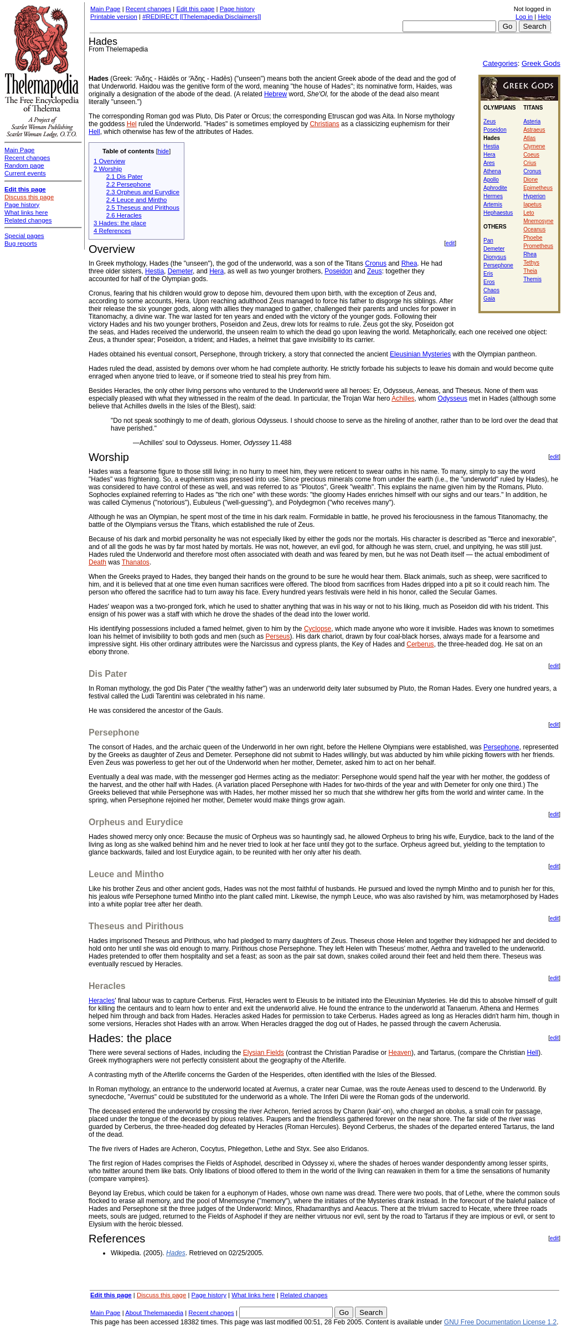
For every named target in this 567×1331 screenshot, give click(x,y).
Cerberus (420, 644)
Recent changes (148, 9)
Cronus (532, 171)
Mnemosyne (538, 221)
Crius (529, 163)
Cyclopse (317, 629)
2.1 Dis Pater (124, 176)
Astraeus (534, 130)
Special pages (24, 235)
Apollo (491, 180)
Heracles (102, 1000)
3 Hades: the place (120, 223)
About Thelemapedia (154, 1312)
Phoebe (532, 238)
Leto (528, 213)
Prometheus (538, 246)
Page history (237, 9)
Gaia (489, 299)
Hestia (491, 146)
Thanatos (136, 562)
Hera (489, 155)
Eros (489, 282)
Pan (488, 240)
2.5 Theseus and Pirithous (142, 207)
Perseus (278, 636)
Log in (524, 16)
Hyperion (534, 196)
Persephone (498, 265)
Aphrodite (495, 188)
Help (544, 16)
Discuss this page (161, 1295)
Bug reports (20, 243)
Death (97, 562)
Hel (132, 124)
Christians (324, 124)
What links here (253, 1295)
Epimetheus (538, 188)
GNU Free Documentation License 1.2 (500, 1322)
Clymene (534, 146)
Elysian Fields (263, 1052)
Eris (488, 274)
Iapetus (532, 204)
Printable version (113, 16)
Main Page (105, 9)
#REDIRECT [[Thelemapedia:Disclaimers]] (201, 16)
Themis (532, 279)
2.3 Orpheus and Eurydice (142, 192)
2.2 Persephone (128, 184)
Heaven (400, 1052)
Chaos (491, 290)
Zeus (489, 121)
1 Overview (109, 161)
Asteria (531, 121)
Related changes (304, 1295)
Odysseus (452, 398)
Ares (489, 163)
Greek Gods (541, 63)
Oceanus (534, 229)
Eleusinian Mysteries (420, 354)
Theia (530, 271)
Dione (530, 180)
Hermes (493, 196)
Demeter (493, 249)
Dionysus (494, 257)
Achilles (402, 398)
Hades (175, 1253)
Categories (500, 63)
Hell (94, 132)
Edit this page (195, 9)
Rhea (530, 254)
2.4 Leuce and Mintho (136, 199)
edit (450, 243)
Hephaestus (498, 213)
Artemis (492, 204)
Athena (492, 171)
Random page (24, 165)
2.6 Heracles (124, 215)
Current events (25, 173)
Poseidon (495, 130)
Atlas (529, 138)
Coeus (531, 155)
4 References (112, 230)
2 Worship (108, 168)
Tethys (531, 263)
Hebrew (275, 94)
